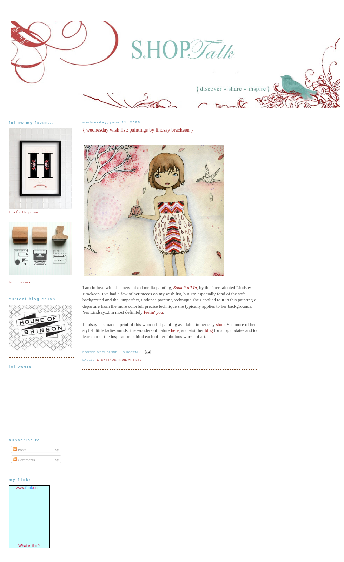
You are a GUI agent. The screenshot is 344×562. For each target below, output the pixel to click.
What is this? (29, 545)
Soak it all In (185, 287)
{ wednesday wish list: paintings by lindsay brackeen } (137, 130)
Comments (24, 459)
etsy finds (106, 359)
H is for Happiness (23, 212)
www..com (29, 488)
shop (220, 324)
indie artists (130, 359)
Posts (19, 450)
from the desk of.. (23, 282)
